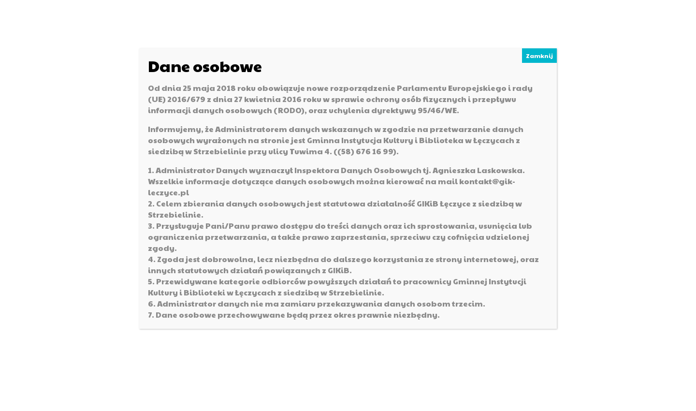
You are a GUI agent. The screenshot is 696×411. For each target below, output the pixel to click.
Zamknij (539, 55)
